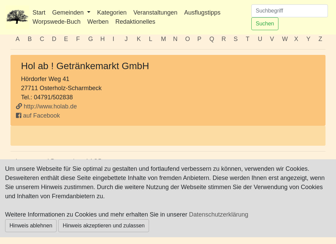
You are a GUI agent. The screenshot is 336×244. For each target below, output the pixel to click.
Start (39, 12)
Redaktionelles (135, 21)
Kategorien (112, 12)
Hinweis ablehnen (30, 225)
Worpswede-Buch (57, 21)
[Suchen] (289, 10)
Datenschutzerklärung (218, 214)
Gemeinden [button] (68, 12)
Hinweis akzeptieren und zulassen (104, 225)
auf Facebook (38, 115)
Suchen (265, 23)
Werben (98, 21)
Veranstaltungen (155, 12)
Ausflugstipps (202, 12)
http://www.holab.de (46, 106)
